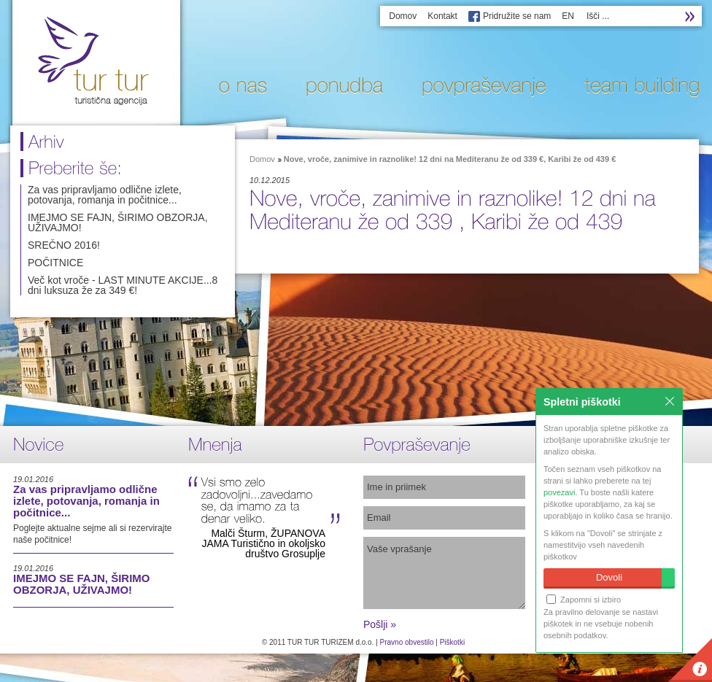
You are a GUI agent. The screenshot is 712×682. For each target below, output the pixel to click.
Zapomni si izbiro (583, 599)
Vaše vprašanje (444, 573)
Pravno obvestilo (407, 642)
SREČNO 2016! (64, 245)
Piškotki (452, 642)
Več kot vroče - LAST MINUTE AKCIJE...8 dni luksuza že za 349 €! (122, 285)
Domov (403, 16)
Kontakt (442, 16)
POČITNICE (55, 262)
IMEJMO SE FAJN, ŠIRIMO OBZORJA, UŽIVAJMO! (118, 222)
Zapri (669, 401)
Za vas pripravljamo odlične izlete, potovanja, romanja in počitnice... (105, 195)
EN (568, 16)
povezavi (559, 492)
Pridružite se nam (517, 16)
